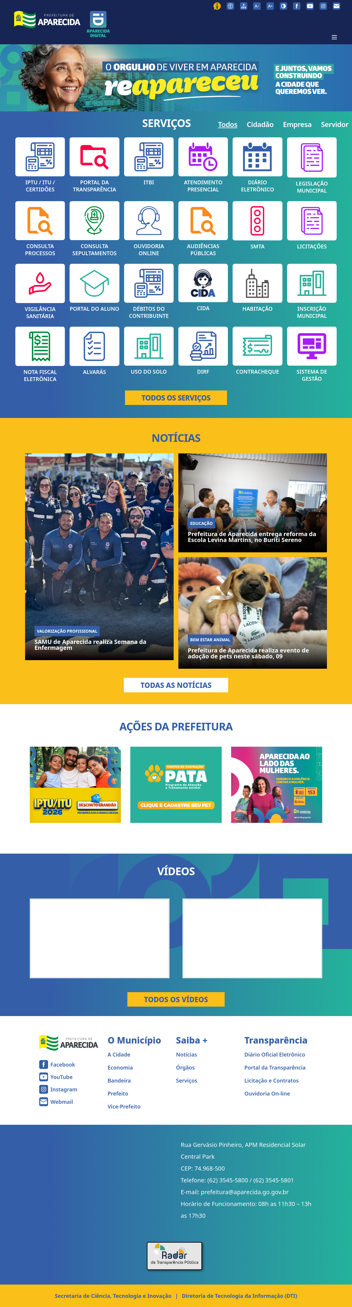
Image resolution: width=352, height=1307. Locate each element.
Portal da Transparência (275, 1067)
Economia (120, 1067)
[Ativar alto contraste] (283, 6)
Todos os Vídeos (176, 999)
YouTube (61, 1076)
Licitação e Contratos (271, 1080)
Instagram (63, 1089)
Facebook (62, 1064)
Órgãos (185, 1067)
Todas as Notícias (175, 685)
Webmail (61, 1101)
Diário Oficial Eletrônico (274, 1054)
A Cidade (119, 1054)
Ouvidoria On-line (267, 1093)
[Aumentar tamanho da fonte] (270, 6)
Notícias (186, 1054)
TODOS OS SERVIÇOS (176, 398)
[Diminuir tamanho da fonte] (257, 6)
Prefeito (118, 1093)
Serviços (186, 1080)
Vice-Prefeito (124, 1106)
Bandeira (119, 1080)
